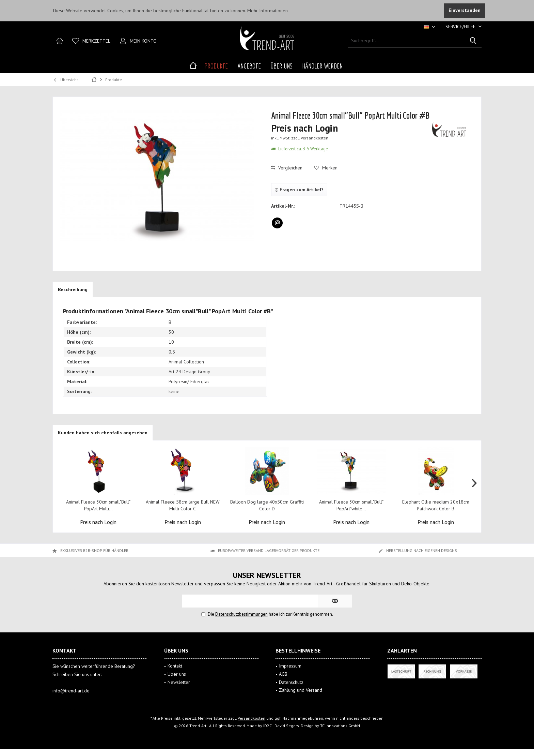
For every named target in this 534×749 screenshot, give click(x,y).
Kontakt (175, 666)
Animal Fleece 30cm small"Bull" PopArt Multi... (98, 505)
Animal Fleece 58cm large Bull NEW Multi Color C (183, 505)
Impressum (290, 666)
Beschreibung (73, 289)
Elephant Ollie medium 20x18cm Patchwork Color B (435, 505)
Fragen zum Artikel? (299, 189)
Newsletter (179, 682)
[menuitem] (461, 27)
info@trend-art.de (71, 691)
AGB (283, 674)
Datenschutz (291, 682)
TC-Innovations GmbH (340, 725)
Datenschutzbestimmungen (241, 614)
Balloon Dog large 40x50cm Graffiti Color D (267, 505)
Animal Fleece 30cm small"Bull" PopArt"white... (351, 505)
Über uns (177, 674)
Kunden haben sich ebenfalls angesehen (102, 433)
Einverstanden (465, 10)
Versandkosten (251, 718)
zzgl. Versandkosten (309, 137)
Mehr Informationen (267, 11)
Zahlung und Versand (300, 690)
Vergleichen (286, 168)
